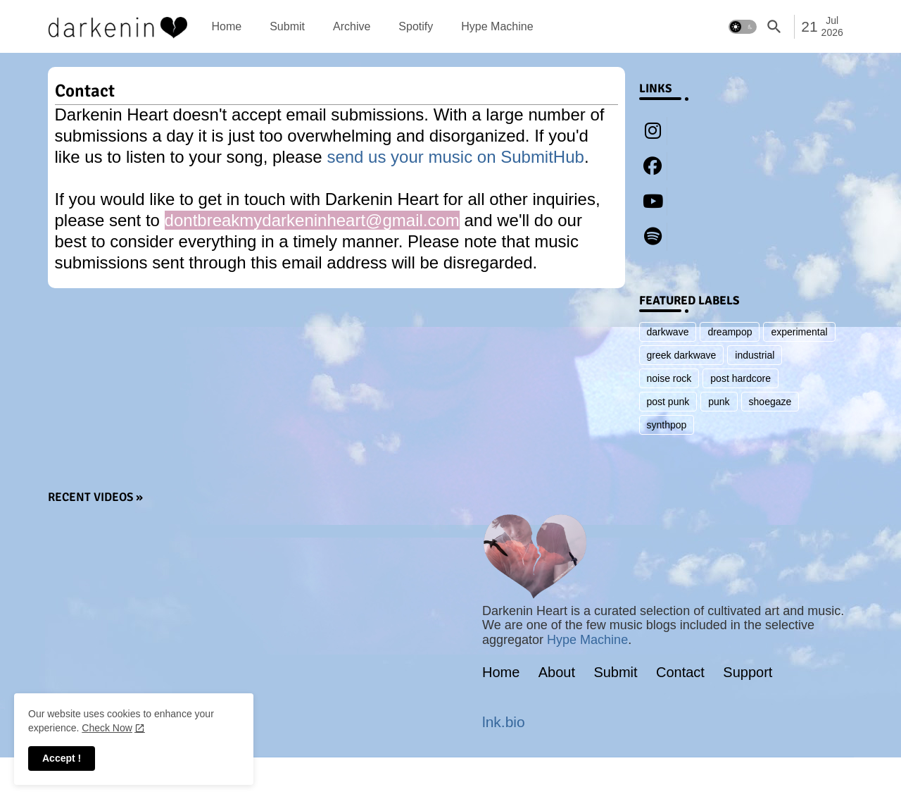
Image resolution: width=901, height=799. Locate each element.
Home (227, 26)
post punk (668, 401)
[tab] (227, 26)
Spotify (415, 26)
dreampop (729, 331)
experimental (799, 331)
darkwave (668, 331)
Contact (680, 672)
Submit (287, 26)
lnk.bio (503, 722)
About (556, 672)
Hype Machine (497, 26)
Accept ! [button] (61, 758)
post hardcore (740, 378)
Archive (351, 26)
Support (747, 672)
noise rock (669, 378)
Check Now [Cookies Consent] (107, 727)
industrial (754, 355)
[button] (743, 27)
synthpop (667, 425)
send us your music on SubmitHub (455, 156)
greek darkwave (682, 355)
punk (718, 401)
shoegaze (770, 401)
